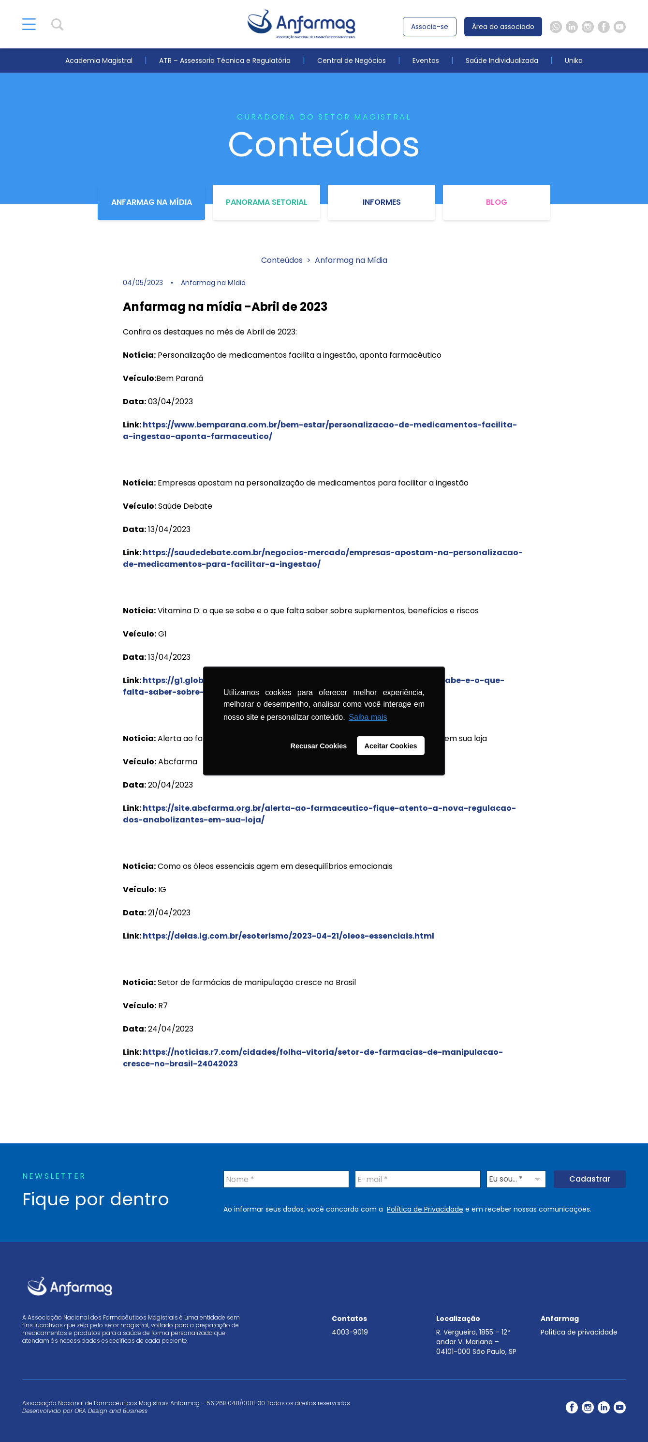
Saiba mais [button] (368, 717)
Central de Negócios (351, 60)
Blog (496, 202)
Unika (574, 60)
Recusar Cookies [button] (319, 746)
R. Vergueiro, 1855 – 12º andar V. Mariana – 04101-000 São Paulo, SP (476, 1341)
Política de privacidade (579, 1332)
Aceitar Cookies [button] (391, 746)
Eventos (425, 60)
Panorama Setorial (267, 202)
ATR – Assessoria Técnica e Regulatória (225, 60)
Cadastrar (589, 1178)
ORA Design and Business (110, 1411)
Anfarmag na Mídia (151, 202)
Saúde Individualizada (502, 60)
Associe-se (429, 26)
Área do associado (503, 26)
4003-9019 (350, 1332)
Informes (382, 202)
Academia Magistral (99, 60)
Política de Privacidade (425, 1209)
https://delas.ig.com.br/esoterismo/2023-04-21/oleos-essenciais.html (288, 935)
